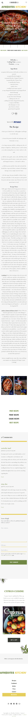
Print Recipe (10, 50)
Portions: (11, 64)
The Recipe (14, 127)
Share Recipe (17, 50)
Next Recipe (24, 50)
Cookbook (14, 683)
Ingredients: (14, 69)
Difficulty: (13, 60)
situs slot (4, 484)
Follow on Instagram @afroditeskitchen (13, 658)
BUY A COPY (14, 640)
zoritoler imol (6, 448)
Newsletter (14, 695)
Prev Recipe (3, 50)
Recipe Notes (14, 187)
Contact (14, 692)
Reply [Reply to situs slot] (2, 507)
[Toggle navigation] (26, 2)
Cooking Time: (11, 62)
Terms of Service (8, 555)
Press (14, 689)
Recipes (14, 680)
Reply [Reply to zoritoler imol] (2, 477)
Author (14, 686)
